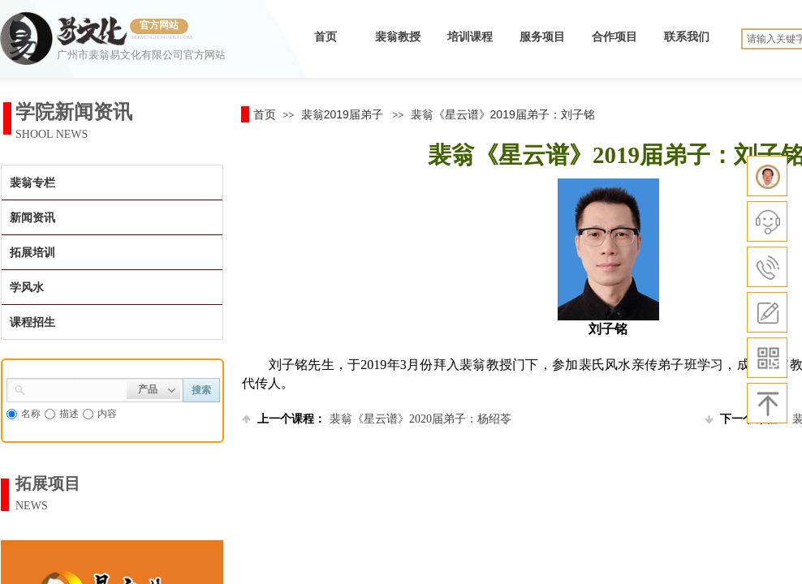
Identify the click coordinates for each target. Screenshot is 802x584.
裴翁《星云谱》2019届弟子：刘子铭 (503, 114)
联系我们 (686, 37)
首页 (325, 37)
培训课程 (470, 37)
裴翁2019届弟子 (342, 114)
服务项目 (542, 37)
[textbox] (76, 388)
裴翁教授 (397, 37)
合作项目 (614, 37)
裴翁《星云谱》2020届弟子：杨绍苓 (376, 419)
